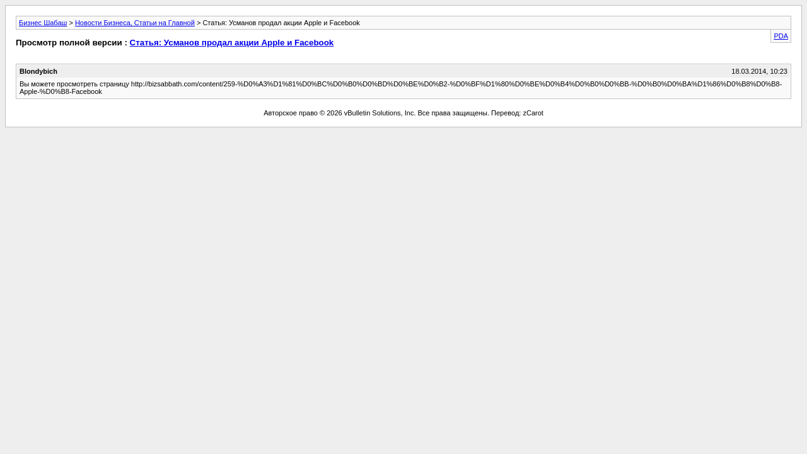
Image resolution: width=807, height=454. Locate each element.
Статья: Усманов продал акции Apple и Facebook (232, 42)
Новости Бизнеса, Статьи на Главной (135, 22)
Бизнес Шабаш (43, 22)
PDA (781, 36)
